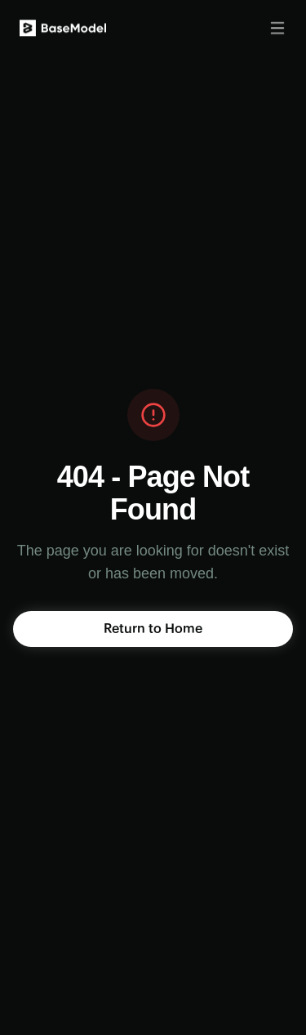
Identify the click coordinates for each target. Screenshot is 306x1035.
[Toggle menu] (277, 26)
